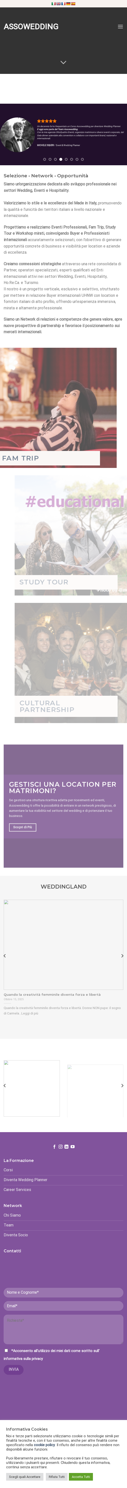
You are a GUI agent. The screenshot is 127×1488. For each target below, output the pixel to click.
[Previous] (4, 965)
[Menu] (120, 26)
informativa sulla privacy (23, 1368)
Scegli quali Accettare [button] (24, 1477)
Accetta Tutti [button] (81, 1477)
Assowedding (26, 27)
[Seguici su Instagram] (61, 1156)
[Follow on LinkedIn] (66, 1156)
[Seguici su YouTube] (73, 1156)
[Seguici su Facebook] (54, 1156)
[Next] (122, 965)
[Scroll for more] (63, 62)
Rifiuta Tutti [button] (57, 1477)
